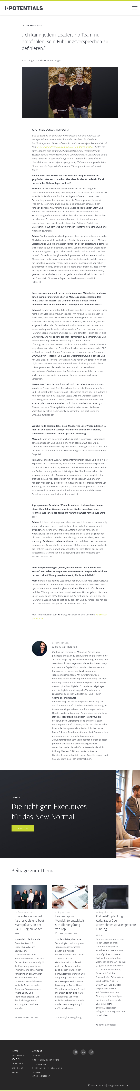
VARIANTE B (122, 1086)
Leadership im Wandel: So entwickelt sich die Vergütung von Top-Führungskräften (69, 925)
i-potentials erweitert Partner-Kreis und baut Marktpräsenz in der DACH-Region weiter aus (29, 925)
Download (23, 828)
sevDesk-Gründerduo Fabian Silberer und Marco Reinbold (65, 147)
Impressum (39, 1056)
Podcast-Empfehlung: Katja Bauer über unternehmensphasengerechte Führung (116, 923)
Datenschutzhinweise (46, 1060)
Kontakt (37, 1051)
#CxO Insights (29, 60)
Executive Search (18, 1058)
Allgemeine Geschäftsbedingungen (47, 1067)
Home (15, 1051)
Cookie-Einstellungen (41, 1074)
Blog (15, 1072)
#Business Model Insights (49, 60)
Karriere (17, 1064)
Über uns (18, 1068)
